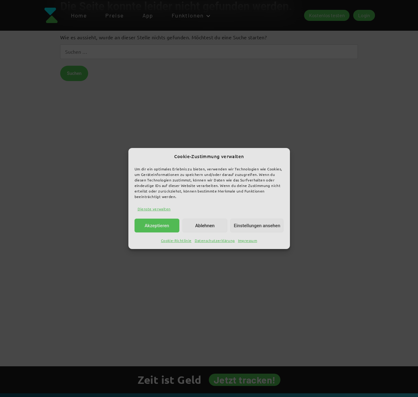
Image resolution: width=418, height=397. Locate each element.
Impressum (247, 240)
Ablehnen (204, 225)
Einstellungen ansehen (257, 225)
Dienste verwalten (154, 208)
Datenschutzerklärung (215, 240)
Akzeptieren (157, 225)
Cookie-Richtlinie (176, 240)
